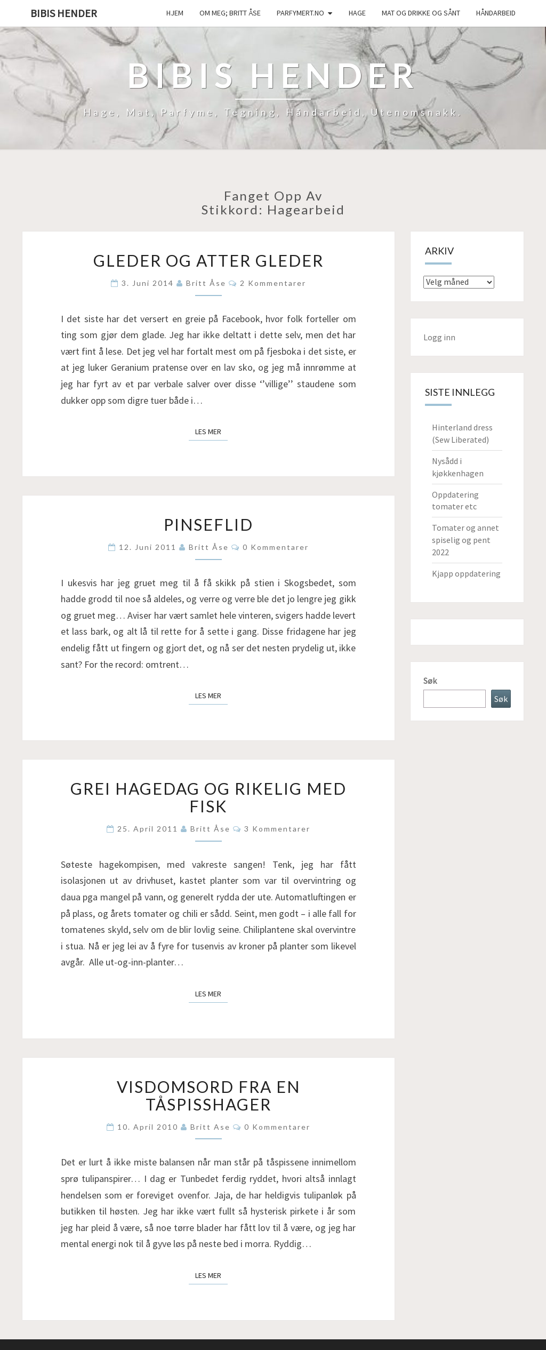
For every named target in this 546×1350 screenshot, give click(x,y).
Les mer (211, 431)
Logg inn (439, 337)
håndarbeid (496, 13)
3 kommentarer (277, 828)
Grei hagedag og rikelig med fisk (208, 797)
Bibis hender (63, 13)
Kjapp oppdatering (466, 573)
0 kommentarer (276, 547)
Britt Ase (210, 1126)
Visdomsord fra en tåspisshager (208, 1095)
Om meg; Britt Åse (230, 13)
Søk (430, 680)
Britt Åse (206, 282)
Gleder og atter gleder (208, 260)
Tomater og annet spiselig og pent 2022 (465, 539)
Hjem (174, 13)
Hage (357, 13)
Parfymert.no (300, 13)
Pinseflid (208, 524)
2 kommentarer (273, 282)
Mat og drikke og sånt (421, 13)
